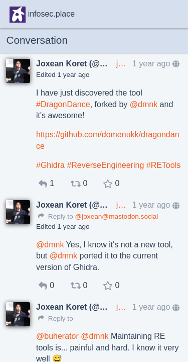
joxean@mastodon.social (122, 63)
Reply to (55, 216)
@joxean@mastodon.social (116, 216)
